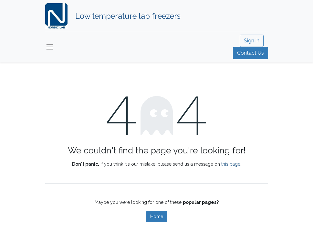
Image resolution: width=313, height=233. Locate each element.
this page (230, 164)
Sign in (251, 41)
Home (156, 216)
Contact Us (250, 53)
